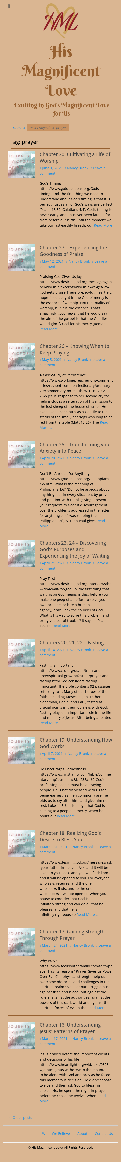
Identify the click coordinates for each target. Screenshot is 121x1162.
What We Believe (56, 1133)
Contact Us (104, 1133)
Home (19, 127)
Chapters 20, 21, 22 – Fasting (72, 643)
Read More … (50, 329)
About (82, 1133)
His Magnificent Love (61, 71)
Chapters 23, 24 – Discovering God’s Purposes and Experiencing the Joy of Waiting (74, 549)
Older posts (20, 1117)
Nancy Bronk (77, 168)
